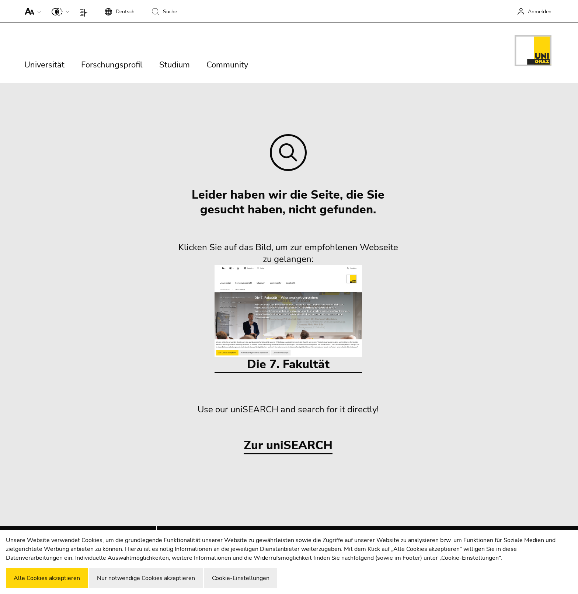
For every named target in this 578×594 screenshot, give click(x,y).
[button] (31, 11)
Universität (44, 64)
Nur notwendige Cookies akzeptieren (146, 578)
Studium (174, 64)
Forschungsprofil (112, 64)
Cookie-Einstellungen (240, 578)
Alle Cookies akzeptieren (47, 578)
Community (227, 64)
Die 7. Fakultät (288, 318)
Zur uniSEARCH (288, 445)
